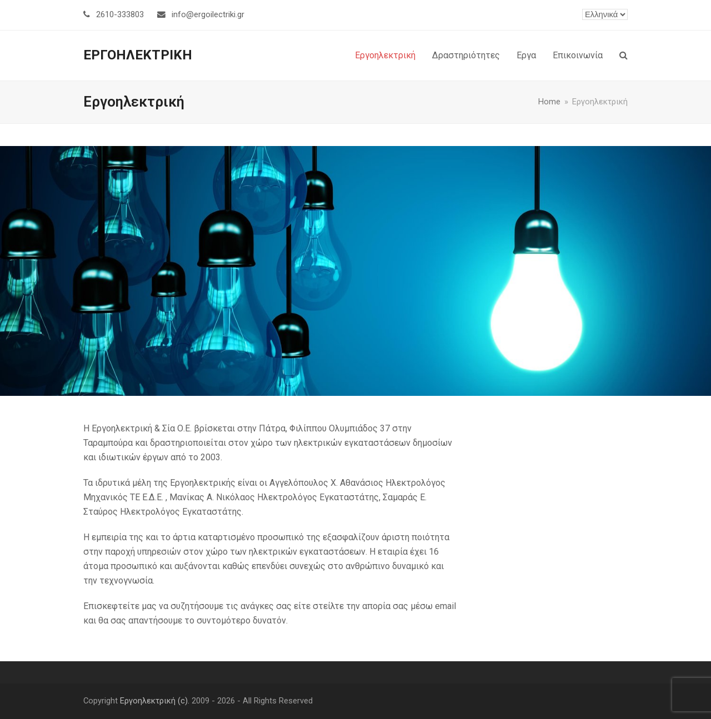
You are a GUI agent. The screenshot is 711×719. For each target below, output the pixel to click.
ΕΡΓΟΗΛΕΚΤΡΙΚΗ (137, 55)
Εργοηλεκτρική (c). (154, 701)
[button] (623, 55)
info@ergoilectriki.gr (208, 14)
